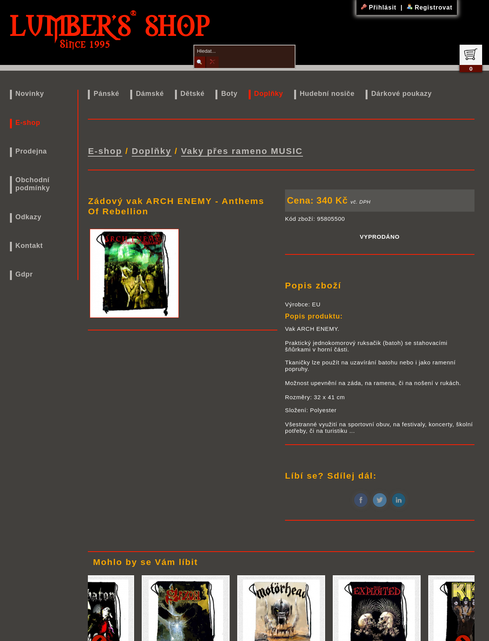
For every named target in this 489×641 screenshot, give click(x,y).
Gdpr (24, 274)
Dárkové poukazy (401, 93)
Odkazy (28, 217)
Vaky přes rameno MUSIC (242, 150)
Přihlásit (379, 7)
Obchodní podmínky (32, 184)
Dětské (192, 93)
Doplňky (268, 93)
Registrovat (429, 7)
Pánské (106, 93)
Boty (229, 93)
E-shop (27, 122)
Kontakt (29, 245)
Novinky (29, 93)
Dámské (150, 93)
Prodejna (31, 151)
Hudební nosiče (327, 93)
